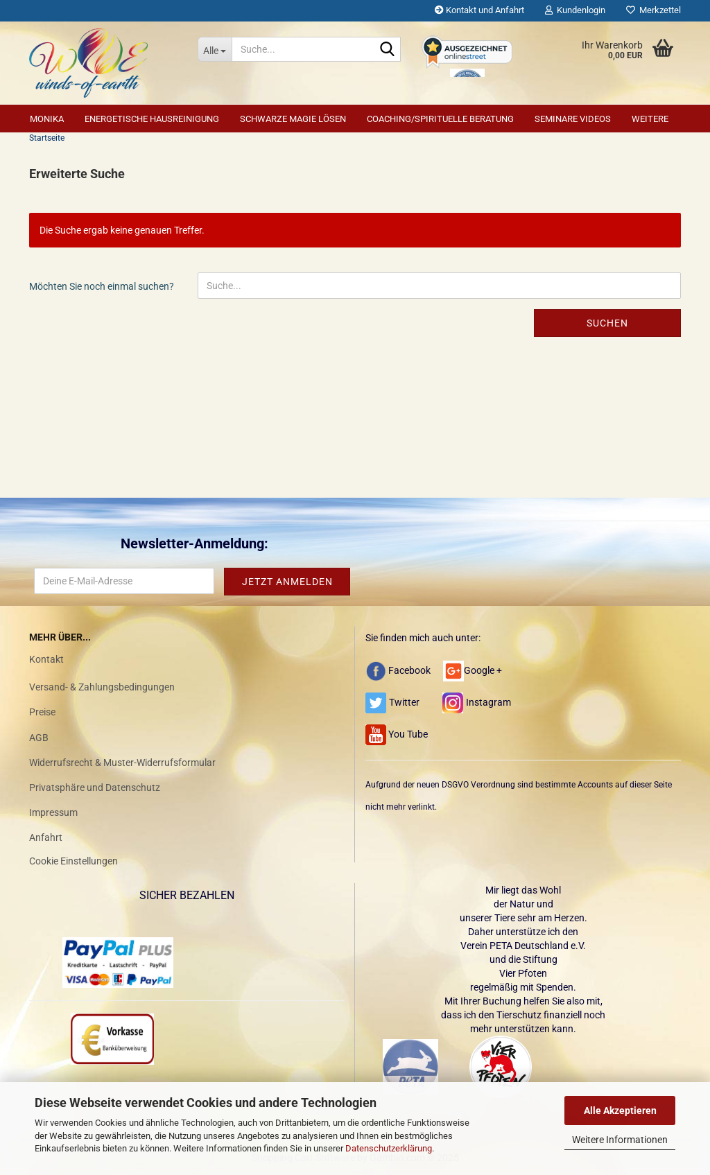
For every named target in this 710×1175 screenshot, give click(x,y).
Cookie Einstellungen (73, 861)
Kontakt (46, 659)
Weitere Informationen (620, 1139)
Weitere (650, 119)
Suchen (607, 323)
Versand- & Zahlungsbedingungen (102, 687)
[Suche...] (215, 49)
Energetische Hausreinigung (152, 119)
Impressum (53, 812)
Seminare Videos (573, 119)
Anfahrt (45, 837)
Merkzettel (653, 10)
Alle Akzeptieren (620, 1110)
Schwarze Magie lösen (293, 119)
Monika (47, 119)
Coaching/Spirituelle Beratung (440, 119)
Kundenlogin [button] (575, 10)
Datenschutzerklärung (388, 1148)
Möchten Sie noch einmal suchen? (101, 286)
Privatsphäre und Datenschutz (94, 787)
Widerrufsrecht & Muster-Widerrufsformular (122, 762)
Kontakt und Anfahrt (479, 10)
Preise (42, 711)
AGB (39, 737)
